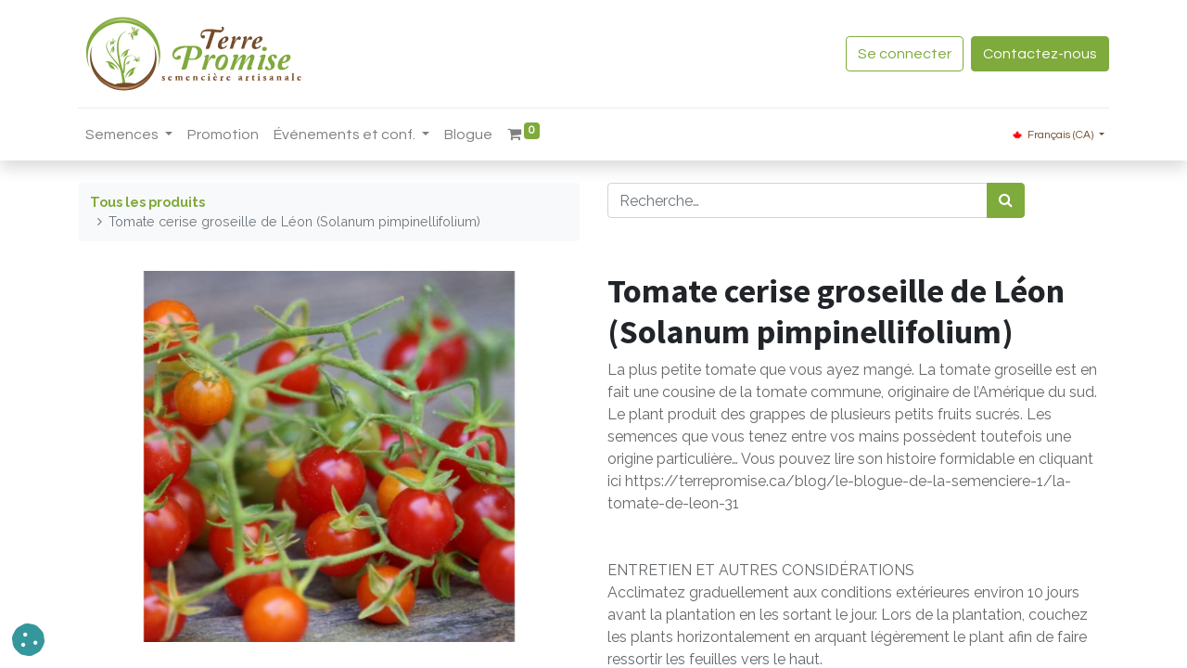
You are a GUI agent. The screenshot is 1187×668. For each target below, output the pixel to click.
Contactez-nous (1039, 53)
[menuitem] (224, 134)
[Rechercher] (1006, 200)
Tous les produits (147, 202)
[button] (28, 639)
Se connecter (904, 53)
